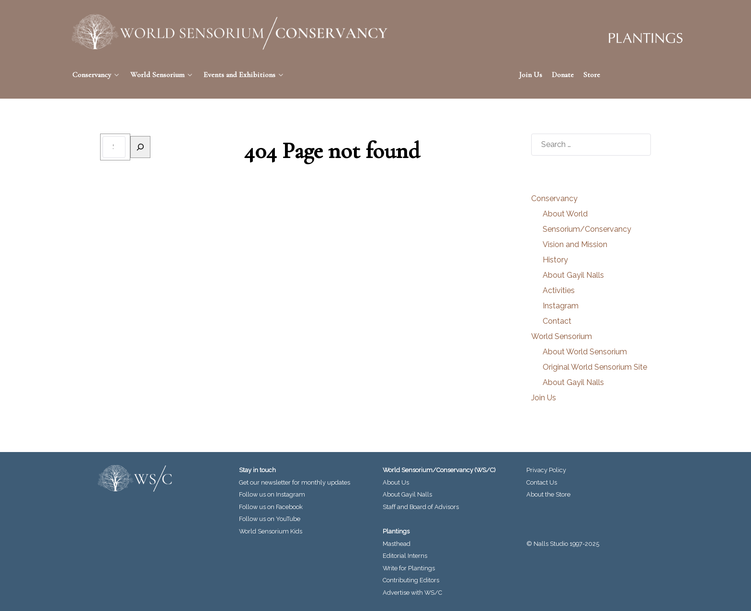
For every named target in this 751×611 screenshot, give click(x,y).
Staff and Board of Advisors (421, 506)
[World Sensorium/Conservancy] (230, 32)
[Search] (140, 147)
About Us (396, 482)
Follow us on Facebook (271, 506)
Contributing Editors (411, 580)
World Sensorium (561, 336)
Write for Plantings (409, 568)
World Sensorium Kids (270, 531)
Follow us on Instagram (272, 494)
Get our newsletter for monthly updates (294, 482)
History (555, 259)
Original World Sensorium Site (595, 367)
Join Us (543, 397)
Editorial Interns (405, 555)
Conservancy (554, 198)
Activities (559, 290)
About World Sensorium (585, 351)
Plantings (396, 531)
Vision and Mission (575, 244)
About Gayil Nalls (573, 275)
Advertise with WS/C (412, 592)
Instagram (561, 305)
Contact (557, 321)
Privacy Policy (546, 470)
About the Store (548, 494)
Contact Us (541, 482)
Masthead (396, 543)
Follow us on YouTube (269, 518)
